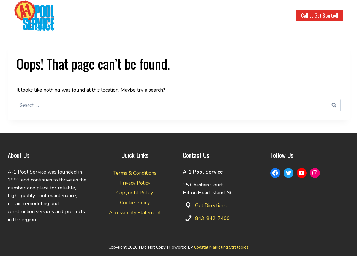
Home (105, 15)
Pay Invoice (250, 15)
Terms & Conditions (134, 173)
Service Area (159, 15)
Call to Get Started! (319, 15)
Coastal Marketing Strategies (221, 247)
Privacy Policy (134, 183)
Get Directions (211, 205)
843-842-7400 (212, 218)
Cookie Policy (135, 202)
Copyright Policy (134, 192)
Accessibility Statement (135, 212)
